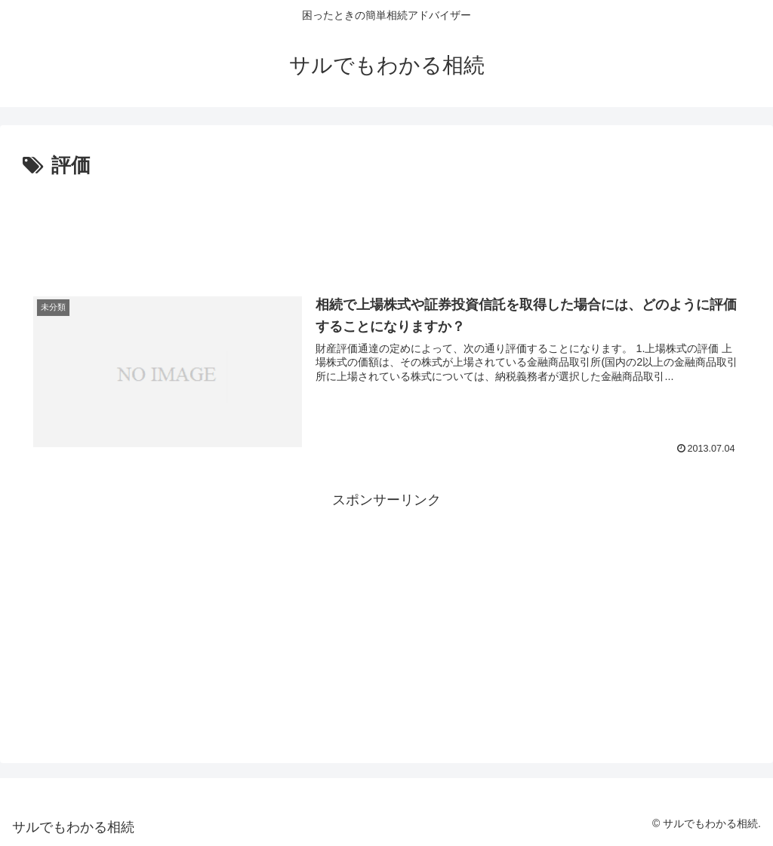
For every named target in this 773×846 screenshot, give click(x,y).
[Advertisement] (386, 225)
